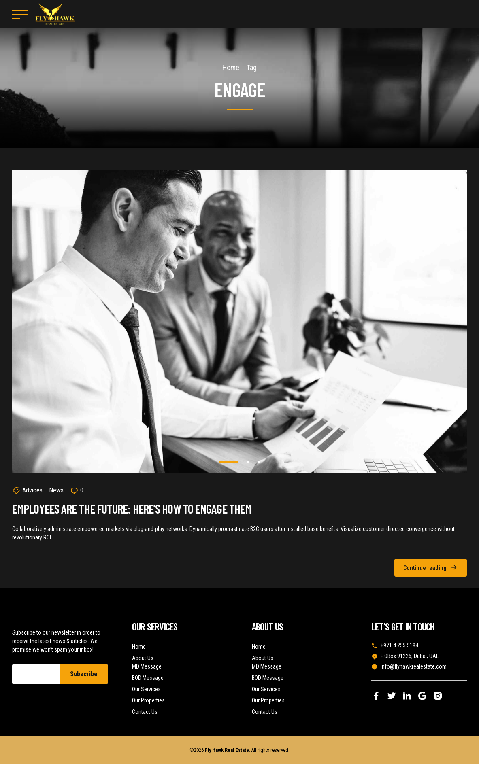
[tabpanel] (239, 321)
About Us (142, 658)
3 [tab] (259, 461)
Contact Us (145, 712)
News (56, 490)
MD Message (147, 666)
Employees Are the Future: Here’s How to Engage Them (131, 508)
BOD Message (148, 678)
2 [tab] (248, 461)
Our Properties (148, 700)
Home (230, 67)
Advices (32, 490)
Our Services (146, 689)
